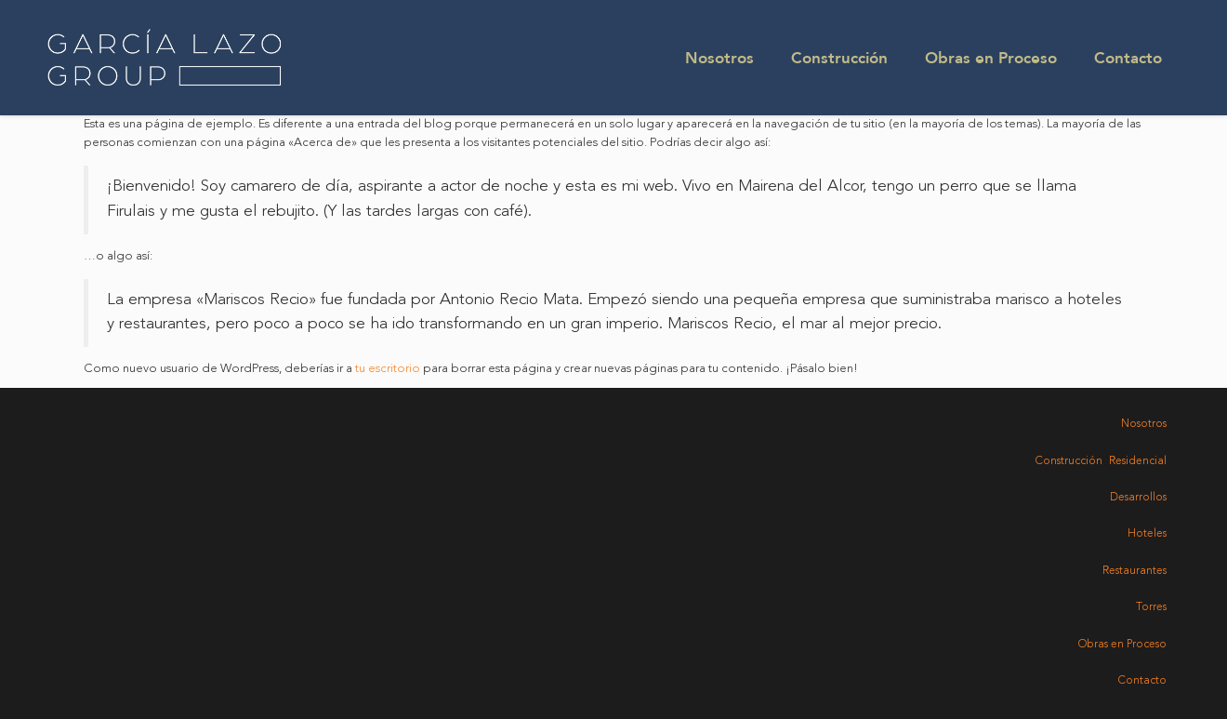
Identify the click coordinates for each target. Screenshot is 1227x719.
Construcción (839, 57)
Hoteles (1147, 533)
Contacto (1128, 57)
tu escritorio (387, 369)
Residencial (1138, 461)
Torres (1151, 607)
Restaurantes (1134, 571)
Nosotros (719, 57)
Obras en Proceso (991, 57)
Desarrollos (1138, 497)
